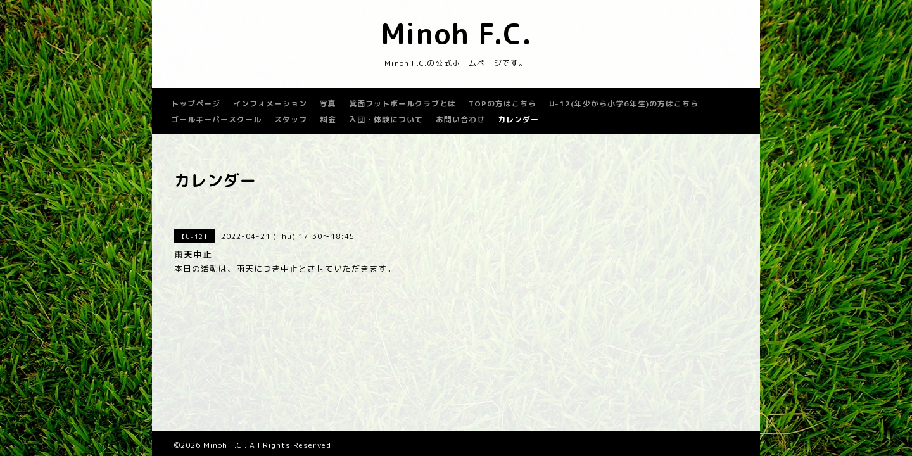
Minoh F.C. (456, 33)
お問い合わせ (460, 119)
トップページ (195, 103)
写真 (328, 103)
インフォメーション (270, 103)
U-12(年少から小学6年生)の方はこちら (624, 103)
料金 (328, 119)
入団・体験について (386, 119)
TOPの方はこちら (502, 103)
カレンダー (518, 119)
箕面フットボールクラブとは (402, 103)
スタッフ (290, 119)
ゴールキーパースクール (216, 119)
